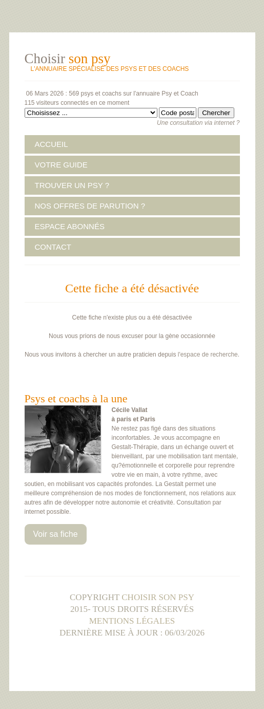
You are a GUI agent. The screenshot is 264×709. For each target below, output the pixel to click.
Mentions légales (132, 621)
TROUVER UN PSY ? (72, 185)
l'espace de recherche (206, 354)
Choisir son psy (157, 597)
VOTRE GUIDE (61, 164)
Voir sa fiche (55, 534)
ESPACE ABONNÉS (70, 226)
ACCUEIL (51, 144)
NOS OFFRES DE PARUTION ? (90, 205)
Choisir (68, 58)
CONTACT (53, 246)
